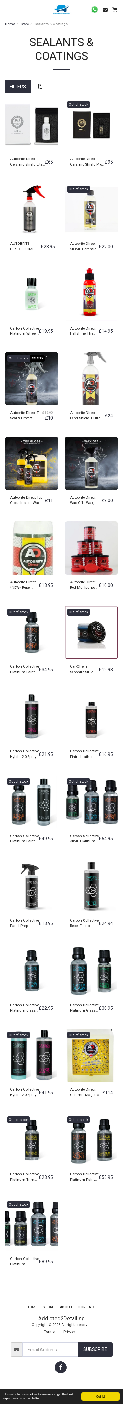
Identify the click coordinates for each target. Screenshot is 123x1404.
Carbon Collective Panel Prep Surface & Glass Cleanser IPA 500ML (24, 923)
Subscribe (95, 1349)
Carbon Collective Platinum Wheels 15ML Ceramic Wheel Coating (24, 331)
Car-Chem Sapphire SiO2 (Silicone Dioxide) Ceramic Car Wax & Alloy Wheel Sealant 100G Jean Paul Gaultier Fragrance (83, 669)
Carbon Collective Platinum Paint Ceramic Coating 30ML (24, 669)
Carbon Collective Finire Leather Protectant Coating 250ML (84, 754)
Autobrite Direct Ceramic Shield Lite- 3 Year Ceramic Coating (26, 162)
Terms (49, 1332)
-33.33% (37, 358)
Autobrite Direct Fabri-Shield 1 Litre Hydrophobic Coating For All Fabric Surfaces (87, 416)
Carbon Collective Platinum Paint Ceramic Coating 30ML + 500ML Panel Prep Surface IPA (24, 839)
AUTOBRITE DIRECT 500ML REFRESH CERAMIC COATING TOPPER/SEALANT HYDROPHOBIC (25, 247)
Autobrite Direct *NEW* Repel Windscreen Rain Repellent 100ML (24, 585)
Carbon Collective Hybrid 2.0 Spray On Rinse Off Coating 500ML (24, 754)
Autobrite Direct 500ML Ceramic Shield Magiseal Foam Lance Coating (83, 247)
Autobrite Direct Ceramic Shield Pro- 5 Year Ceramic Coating (86, 162)
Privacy (69, 1332)
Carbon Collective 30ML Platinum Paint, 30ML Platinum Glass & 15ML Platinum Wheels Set (84, 839)
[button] (7, 9)
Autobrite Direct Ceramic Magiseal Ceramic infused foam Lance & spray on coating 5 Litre (85, 1092)
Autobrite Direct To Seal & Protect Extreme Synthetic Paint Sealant (25, 416)
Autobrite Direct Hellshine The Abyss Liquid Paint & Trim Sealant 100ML (82, 331)
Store (25, 24)
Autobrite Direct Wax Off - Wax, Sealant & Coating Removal (84, 500)
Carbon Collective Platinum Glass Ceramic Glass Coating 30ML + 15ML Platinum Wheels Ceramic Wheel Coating (84, 1008)
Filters (18, 86)
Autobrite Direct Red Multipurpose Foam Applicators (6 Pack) (84, 585)
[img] (31, 124)
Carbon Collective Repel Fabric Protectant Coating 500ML (84, 923)
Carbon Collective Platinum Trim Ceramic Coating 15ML (24, 1177)
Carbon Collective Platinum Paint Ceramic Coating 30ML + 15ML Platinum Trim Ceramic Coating (84, 1177)
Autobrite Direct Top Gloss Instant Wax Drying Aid (26, 500)
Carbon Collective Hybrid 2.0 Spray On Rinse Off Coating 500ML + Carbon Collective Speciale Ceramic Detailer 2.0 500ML (24, 1092)
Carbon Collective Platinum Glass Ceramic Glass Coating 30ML (24, 1008)
